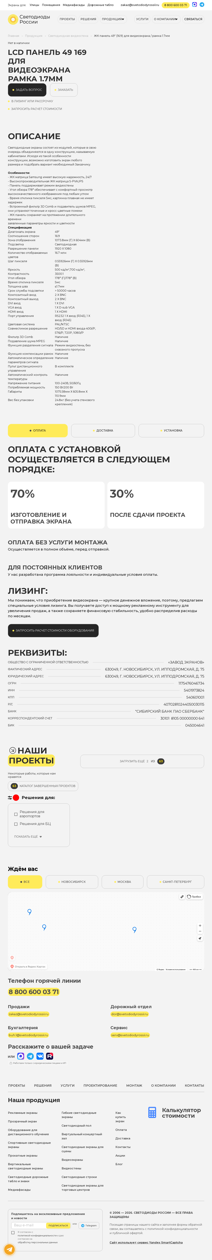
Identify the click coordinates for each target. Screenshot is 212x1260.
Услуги (142, 19)
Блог (119, 1164)
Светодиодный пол (76, 1125)
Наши (31, 756)
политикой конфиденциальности (37, 1235)
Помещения (51, 5)
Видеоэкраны (72, 1159)
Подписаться (58, 1225)
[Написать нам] (9, 1249)
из (142, 761)
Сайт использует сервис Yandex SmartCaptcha (146, 1242)
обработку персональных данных (38, 1242)
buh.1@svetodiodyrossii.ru (28, 1035)
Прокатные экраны (22, 1155)
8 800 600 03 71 (175, 5)
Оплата (121, 1130)
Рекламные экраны (22, 1113)
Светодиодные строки (79, 1177)
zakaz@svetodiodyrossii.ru (140, 5)
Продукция (112, 19)
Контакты (194, 1086)
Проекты (67, 19)
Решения (88, 19)
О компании (165, 19)
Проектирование (100, 1086)
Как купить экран (120, 1117)
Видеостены (71, 1168)
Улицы (34, 5)
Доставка (122, 1138)
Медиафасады (74, 5)
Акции (120, 1155)
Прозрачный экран (22, 1121)
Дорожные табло (101, 5)
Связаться (193, 19)
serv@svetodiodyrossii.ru (130, 1035)
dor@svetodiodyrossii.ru (129, 1014)
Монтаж (134, 1086)
